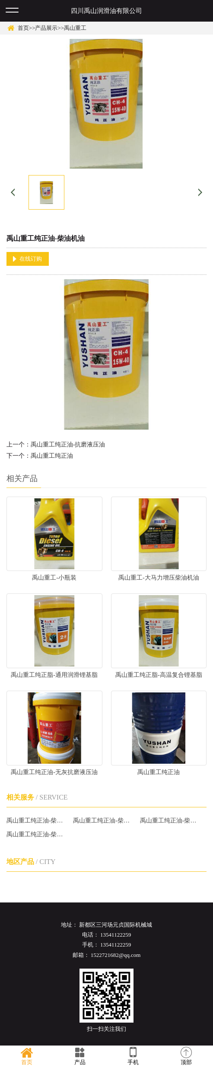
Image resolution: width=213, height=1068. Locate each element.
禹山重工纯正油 (52, 456)
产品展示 (46, 28)
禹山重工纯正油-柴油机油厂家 (36, 820)
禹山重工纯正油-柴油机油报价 (102, 820)
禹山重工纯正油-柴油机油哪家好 (169, 820)
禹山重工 (75, 28)
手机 (133, 1056)
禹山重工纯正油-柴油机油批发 (36, 834)
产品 (79, 1056)
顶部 (186, 1056)
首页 (23, 28)
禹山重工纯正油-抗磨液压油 (68, 444)
